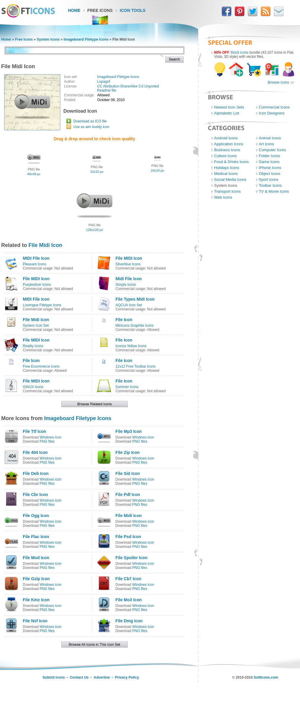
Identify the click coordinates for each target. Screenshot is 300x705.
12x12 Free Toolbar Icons (135, 366)
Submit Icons (54, 677)
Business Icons (227, 150)
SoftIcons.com (266, 677)
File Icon (123, 319)
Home (74, 10)
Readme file (106, 90)
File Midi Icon (45, 245)
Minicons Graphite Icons (134, 325)
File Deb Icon (36, 473)
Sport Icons (268, 179)
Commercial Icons (274, 107)
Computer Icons (272, 150)
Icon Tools (133, 10)
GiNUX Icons (33, 387)
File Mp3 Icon (128, 431)
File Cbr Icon (35, 494)
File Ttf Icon (34, 431)
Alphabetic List (226, 113)
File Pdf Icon (127, 494)
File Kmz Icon (36, 599)
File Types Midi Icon (135, 299)
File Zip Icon (127, 452)
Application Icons (228, 144)
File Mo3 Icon (128, 599)
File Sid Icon (127, 473)
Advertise (102, 677)
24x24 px (157, 170)
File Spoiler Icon (131, 557)
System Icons (48, 39)
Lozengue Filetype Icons (42, 305)
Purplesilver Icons (37, 285)
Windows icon (51, 437)
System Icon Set (36, 325)
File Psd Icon (128, 536)
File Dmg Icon (129, 620)
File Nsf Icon (35, 620)
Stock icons (239, 52)
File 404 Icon (35, 452)
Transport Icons (227, 191)
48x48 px (34, 174)
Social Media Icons (230, 179)
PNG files (47, 441)
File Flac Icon (36, 536)
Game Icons (269, 161)
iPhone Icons (270, 167)
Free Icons (100, 10)
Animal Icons (270, 138)
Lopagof (103, 81)
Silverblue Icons (128, 264)
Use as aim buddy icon (91, 127)
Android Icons (226, 138)
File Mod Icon (36, 557)
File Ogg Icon (36, 515)
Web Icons (223, 197)
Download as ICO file (90, 121)
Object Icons (269, 173)
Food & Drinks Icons (231, 161)
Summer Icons (126, 387)
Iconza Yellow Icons (131, 346)
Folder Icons (269, 156)
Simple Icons (125, 285)
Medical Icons (226, 173)
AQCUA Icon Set (128, 305)
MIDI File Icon (36, 258)
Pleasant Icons (34, 264)
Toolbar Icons (270, 185)
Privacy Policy (127, 677)
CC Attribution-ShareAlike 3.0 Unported (128, 86)
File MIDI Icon (128, 258)
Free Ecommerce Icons (41, 366)
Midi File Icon (128, 278)
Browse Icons (278, 82)
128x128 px (94, 230)
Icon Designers (272, 113)
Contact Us (79, 677)
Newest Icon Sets (229, 107)
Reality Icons (33, 346)
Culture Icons (225, 156)
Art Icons (266, 144)
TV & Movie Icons (274, 191)
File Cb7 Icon (128, 578)
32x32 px (96, 171)
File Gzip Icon (36, 578)
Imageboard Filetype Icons (86, 39)
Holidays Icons (226, 167)
